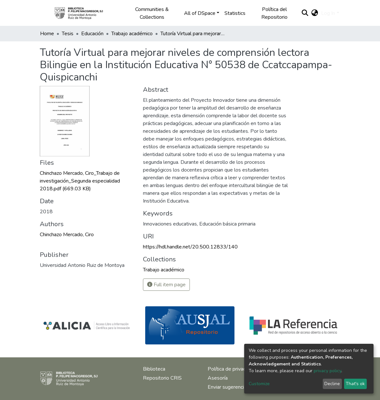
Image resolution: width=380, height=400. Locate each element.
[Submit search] (304, 13)
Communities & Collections (152, 13)
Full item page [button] (166, 284)
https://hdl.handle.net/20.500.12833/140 (190, 246)
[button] (314, 13)
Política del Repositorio (274, 13)
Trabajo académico (132, 33)
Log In (328, 13)
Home (47, 33)
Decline (332, 384)
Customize (259, 384)
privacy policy (327, 371)
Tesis (67, 33)
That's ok (355, 384)
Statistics (234, 13)
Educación (92, 33)
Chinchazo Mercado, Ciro (67, 234)
